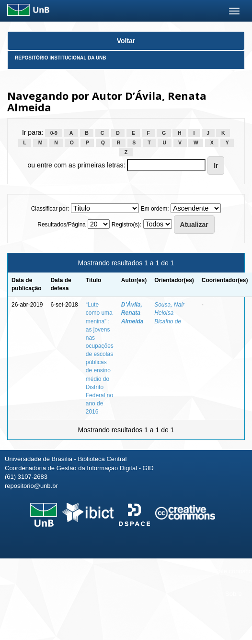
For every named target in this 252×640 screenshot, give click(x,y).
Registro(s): (126, 224)
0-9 (53, 133)
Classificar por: (50, 208)
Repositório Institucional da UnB (60, 57)
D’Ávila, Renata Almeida (132, 312)
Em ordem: (155, 208)
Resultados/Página (61, 224)
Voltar (126, 41)
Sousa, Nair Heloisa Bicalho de (169, 312)
